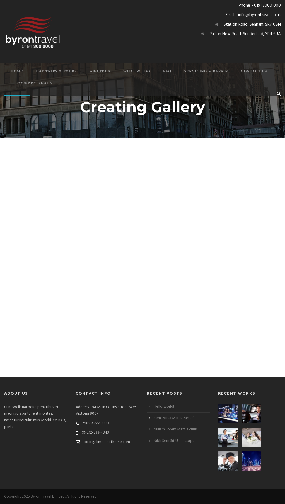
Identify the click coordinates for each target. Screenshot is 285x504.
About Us (100, 71)
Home (17, 71)
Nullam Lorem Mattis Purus (175, 429)
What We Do (136, 71)
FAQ (167, 71)
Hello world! (164, 406)
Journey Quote (34, 83)
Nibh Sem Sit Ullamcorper (175, 441)
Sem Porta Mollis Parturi (174, 418)
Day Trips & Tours (56, 71)
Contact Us (254, 71)
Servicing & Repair (206, 71)
